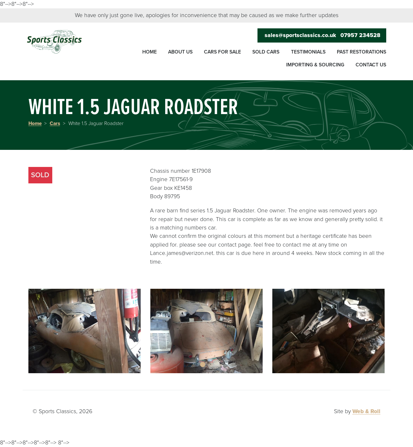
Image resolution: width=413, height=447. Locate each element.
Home (149, 52)
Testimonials (308, 52)
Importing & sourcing (315, 65)
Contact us (371, 65)
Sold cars (265, 52)
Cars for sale (222, 52)
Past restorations (361, 52)
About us (180, 52)
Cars (55, 123)
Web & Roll (366, 411)
